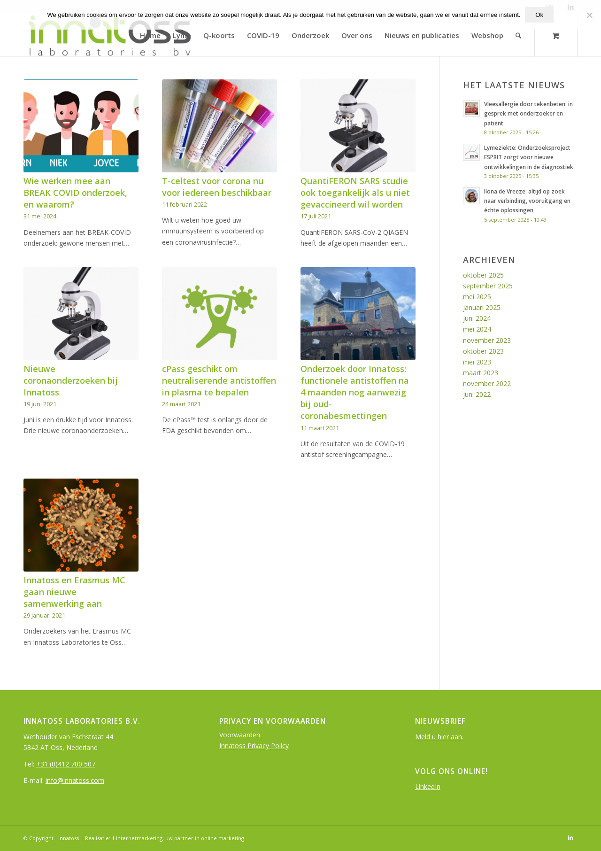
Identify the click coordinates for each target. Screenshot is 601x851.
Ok (539, 14)
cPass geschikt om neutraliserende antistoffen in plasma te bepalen (219, 380)
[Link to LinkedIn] (570, 837)
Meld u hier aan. (439, 736)
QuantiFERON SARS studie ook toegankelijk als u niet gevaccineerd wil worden (355, 192)
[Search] (519, 35)
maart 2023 (480, 372)
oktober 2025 (483, 275)
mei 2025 (477, 296)
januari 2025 (482, 307)
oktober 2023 (483, 351)
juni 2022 (477, 394)
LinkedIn (427, 786)
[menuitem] (150, 35)
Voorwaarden (239, 734)
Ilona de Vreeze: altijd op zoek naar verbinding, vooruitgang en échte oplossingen (527, 200)
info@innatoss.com (75, 780)
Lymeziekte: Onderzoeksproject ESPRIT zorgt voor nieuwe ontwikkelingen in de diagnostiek (528, 157)
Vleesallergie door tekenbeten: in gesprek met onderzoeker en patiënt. (528, 113)
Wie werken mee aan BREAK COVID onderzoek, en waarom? (75, 192)
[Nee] (589, 15)
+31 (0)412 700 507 (65, 763)
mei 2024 (477, 329)
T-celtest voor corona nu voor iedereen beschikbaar (216, 186)
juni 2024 (477, 318)
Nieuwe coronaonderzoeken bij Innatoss (70, 380)
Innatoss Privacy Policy (254, 745)
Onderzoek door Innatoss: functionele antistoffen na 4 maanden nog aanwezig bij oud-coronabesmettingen (354, 392)
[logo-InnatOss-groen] (108, 35)
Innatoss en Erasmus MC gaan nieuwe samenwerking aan (74, 591)
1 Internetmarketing (137, 838)
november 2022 (487, 383)
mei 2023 (477, 361)
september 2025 (488, 285)
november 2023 (487, 340)
